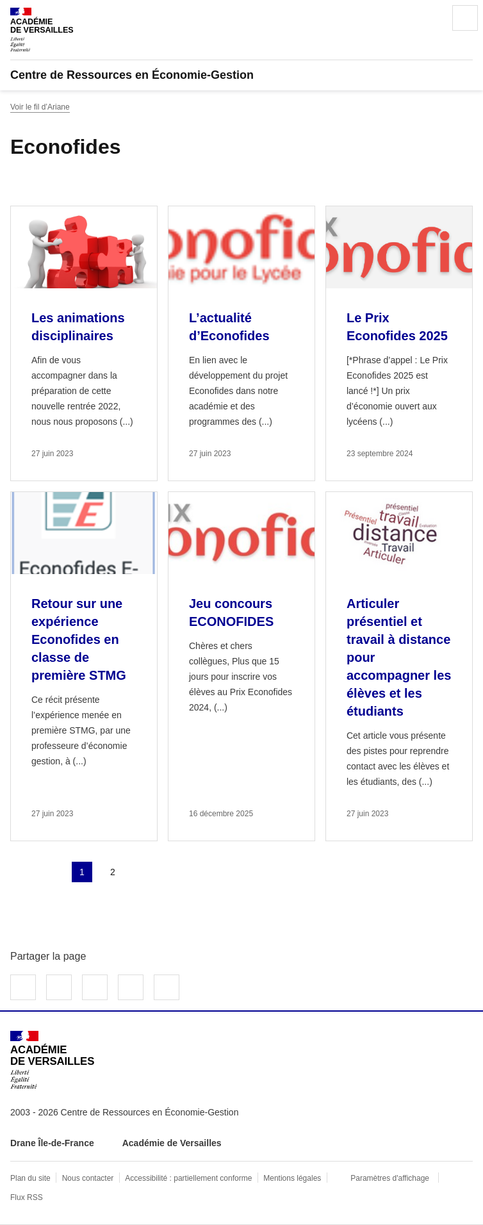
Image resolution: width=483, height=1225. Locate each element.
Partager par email (130, 987)
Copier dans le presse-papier (166, 987)
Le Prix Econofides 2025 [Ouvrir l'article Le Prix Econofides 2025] (397, 327)
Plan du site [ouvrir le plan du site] (30, 1178)
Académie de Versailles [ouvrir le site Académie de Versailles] (172, 1143)
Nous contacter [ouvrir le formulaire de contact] (88, 1178)
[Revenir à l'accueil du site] (52, 1060)
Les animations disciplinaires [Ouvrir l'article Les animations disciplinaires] (78, 327)
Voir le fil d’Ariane (40, 107)
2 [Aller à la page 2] (112, 872)
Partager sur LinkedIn (95, 987)
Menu (465, 18)
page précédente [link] (51, 872)
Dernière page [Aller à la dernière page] (174, 872)
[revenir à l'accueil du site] (241, 75)
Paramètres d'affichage (389, 1178)
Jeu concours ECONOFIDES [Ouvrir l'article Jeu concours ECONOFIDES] (231, 612)
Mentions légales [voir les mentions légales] (292, 1178)
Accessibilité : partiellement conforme (188, 1178)
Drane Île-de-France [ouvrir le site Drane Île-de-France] (52, 1143)
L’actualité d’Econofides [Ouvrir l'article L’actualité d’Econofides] (229, 327)
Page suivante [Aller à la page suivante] (143, 872)
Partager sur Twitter (59, 987)
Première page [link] (20, 872)
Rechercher (429, 18)
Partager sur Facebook (23, 987)
